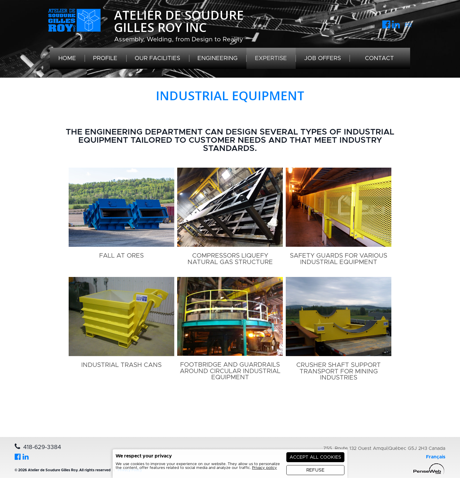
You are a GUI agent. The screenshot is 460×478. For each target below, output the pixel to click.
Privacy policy (264, 468)
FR (408, 25)
